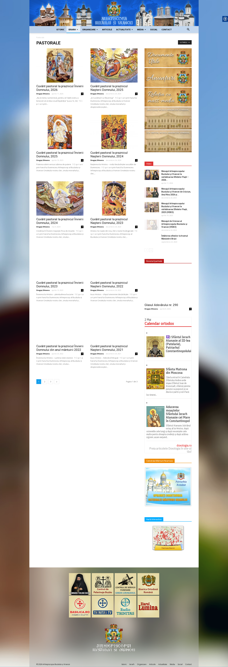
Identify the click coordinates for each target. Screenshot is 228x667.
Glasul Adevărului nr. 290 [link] (161, 305)
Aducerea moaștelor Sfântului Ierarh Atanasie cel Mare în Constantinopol (178, 414)
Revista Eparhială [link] (154, 261)
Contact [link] (167, 29)
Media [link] (141, 29)
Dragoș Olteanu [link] (43, 94)
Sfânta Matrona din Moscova (176, 370)
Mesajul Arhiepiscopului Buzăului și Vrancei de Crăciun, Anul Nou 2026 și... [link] (176, 192)
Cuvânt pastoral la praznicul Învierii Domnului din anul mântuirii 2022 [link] (59, 348)
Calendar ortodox (159, 323)
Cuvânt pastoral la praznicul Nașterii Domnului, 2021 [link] (109, 348)
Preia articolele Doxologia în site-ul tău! (170, 450)
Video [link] (149, 164)
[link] (114, 13)
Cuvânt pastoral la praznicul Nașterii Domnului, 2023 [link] (109, 221)
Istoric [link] (60, 29)
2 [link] (44, 381)
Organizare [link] (90, 29)
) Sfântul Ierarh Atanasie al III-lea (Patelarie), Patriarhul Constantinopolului (178, 344)
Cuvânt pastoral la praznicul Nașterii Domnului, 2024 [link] (109, 154)
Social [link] (153, 29)
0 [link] (82, 94)
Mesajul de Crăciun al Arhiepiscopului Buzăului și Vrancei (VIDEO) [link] (174, 224)
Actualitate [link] (124, 29)
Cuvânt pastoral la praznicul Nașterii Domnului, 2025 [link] (109, 88)
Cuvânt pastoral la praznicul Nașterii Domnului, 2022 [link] (109, 284)
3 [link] (50, 381)
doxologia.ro (184, 445)
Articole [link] (107, 29)
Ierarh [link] (73, 29)
